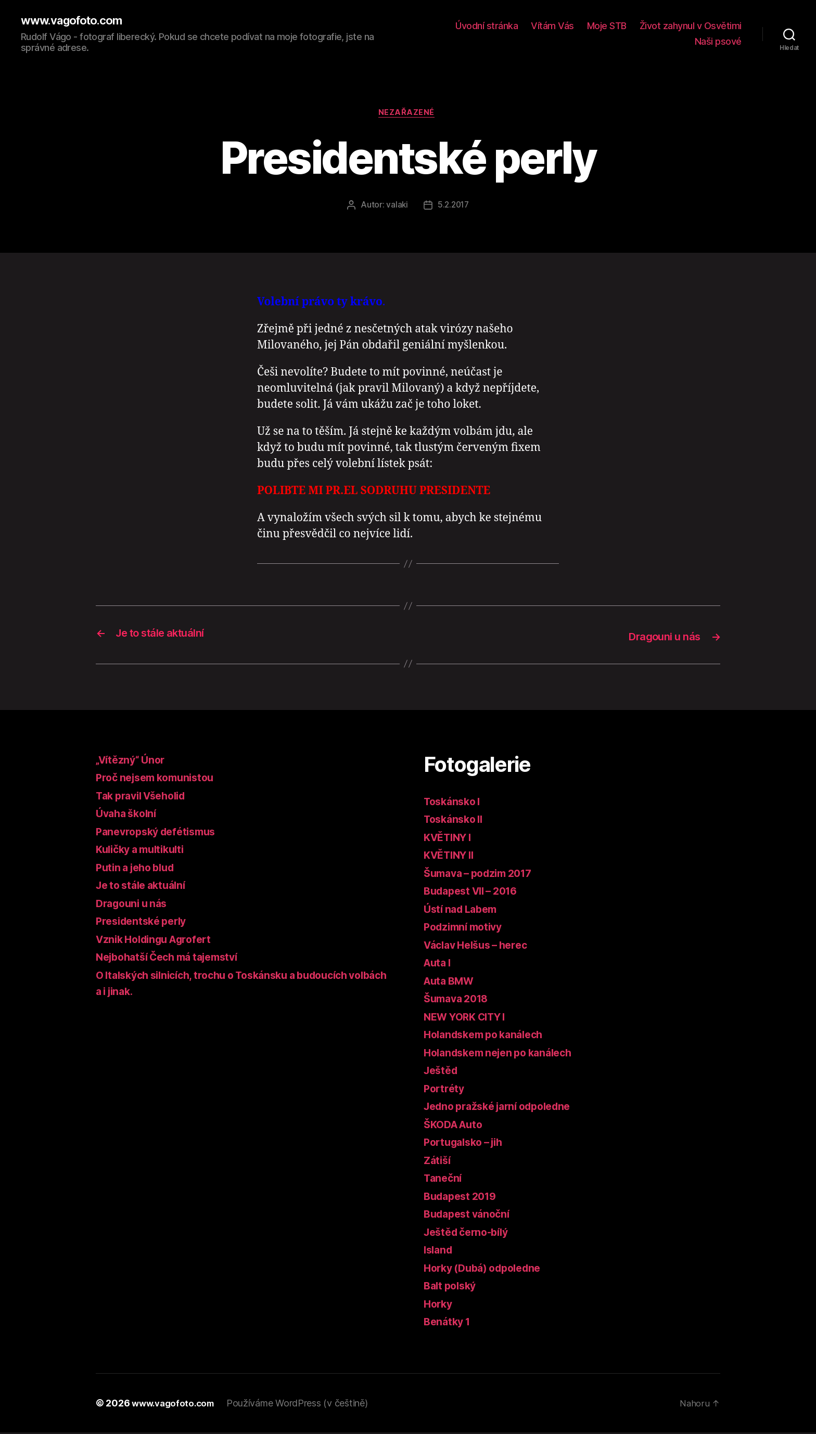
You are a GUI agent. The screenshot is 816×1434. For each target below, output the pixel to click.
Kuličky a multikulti (145, 851)
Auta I (439, 964)
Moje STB (607, 26)
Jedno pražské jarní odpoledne (504, 1108)
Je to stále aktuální (145, 887)
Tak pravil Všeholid (146, 797)
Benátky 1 (449, 1323)
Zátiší (438, 1161)
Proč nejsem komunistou (160, 779)
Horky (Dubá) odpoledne (488, 1269)
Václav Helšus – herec (481, 946)
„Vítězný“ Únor (133, 761)
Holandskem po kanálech (489, 1036)
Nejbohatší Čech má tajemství (174, 958)
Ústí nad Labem (464, 910)
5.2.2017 (453, 207)
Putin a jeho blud (139, 868)
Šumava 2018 (459, 1000)
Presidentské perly (145, 922)
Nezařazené (408, 115)
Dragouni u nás (134, 904)
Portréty (445, 1089)
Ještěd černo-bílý (470, 1233)
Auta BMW (451, 982)
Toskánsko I (455, 802)
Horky (439, 1305)
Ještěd (442, 1072)
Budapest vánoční (470, 1215)
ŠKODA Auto (456, 1125)
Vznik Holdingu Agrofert (159, 940)
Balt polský (452, 1287)
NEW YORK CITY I (469, 1018)
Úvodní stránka (486, 26)
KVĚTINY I (450, 838)
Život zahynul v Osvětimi (691, 26)
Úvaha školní (129, 815)
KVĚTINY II (452, 856)
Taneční (444, 1179)
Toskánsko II (456, 821)
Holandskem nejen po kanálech (504, 1054)
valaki (395, 207)
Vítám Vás (552, 26)
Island (439, 1251)
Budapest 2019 (463, 1197)
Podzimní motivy (466, 928)
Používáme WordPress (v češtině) (303, 1404)
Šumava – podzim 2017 (483, 874)
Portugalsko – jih (467, 1144)
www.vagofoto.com (76, 21)
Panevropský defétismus (160, 832)
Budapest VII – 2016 (476, 892)
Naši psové (718, 41)
